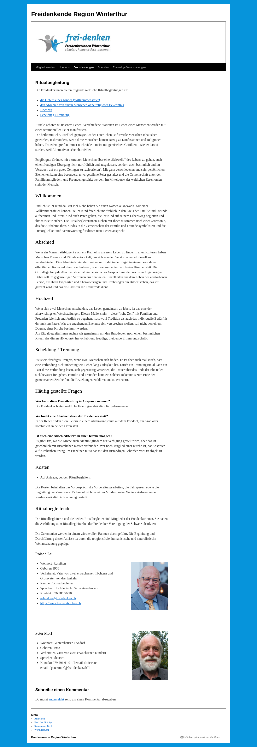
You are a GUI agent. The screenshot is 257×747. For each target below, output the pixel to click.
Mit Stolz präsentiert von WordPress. (203, 737)
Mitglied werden (45, 67)
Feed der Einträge (43, 722)
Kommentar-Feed (43, 726)
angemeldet (56, 699)
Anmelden (39, 718)
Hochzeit (46, 110)
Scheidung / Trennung (55, 115)
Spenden (103, 67)
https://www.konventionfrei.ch (60, 603)
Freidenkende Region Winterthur (79, 14)
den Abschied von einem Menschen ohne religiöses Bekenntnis (82, 105)
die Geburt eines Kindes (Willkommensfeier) (70, 100)
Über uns (64, 67)
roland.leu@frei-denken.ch (58, 598)
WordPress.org (41, 729)
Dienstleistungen (84, 67)
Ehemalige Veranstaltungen (129, 67)
